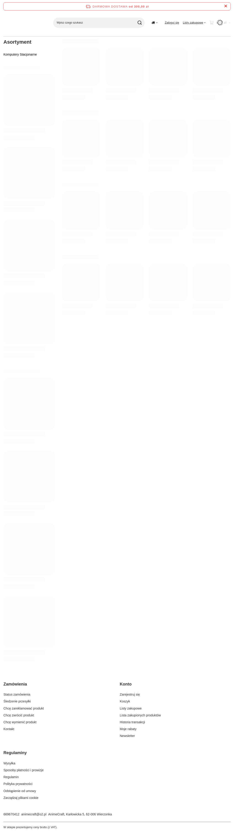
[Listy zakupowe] (194, 22)
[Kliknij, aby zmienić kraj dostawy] (155, 22)
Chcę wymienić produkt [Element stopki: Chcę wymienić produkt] (20, 722)
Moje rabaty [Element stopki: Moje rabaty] (128, 729)
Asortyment (17, 42)
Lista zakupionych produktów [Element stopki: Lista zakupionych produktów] (140, 715)
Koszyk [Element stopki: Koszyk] (125, 701)
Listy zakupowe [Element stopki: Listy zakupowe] (131, 708)
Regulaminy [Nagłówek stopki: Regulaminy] (15, 752)
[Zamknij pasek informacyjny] (225, 6)
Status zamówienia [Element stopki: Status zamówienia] (16, 694)
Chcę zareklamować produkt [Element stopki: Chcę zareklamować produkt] (23, 708)
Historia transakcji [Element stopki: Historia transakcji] (132, 722)
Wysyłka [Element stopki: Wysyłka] (9, 763)
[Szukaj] (139, 23)
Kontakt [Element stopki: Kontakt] (8, 729)
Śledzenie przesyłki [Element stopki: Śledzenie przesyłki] (17, 701)
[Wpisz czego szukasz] (99, 23)
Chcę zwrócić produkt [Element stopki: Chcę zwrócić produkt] (18, 715)
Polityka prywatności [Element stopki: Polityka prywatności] (17, 784)
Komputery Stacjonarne (20, 54)
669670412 (11, 814)
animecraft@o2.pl (33, 814)
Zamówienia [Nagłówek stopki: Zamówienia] (15, 684)
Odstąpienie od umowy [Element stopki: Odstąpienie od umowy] (19, 791)
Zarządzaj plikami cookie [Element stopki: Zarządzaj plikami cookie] (20, 798)
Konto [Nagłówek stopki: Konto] (126, 684)
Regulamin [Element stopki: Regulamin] (11, 777)
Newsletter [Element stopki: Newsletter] (127, 736)
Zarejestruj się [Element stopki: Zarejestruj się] (130, 694)
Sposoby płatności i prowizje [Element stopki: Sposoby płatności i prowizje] (23, 770)
